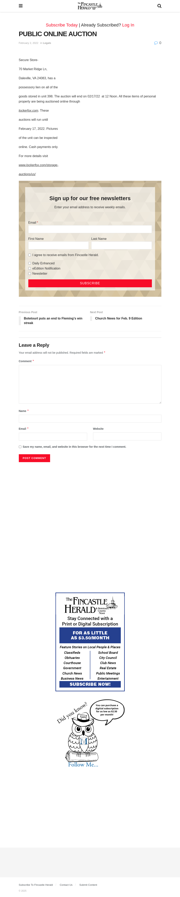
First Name (36, 238)
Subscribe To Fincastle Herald (36, 884)
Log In (128, 25)
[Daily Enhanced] (29, 263)
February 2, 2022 (28, 42)
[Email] (90, 229)
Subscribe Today (62, 25)
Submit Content (88, 884)
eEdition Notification (46, 268)
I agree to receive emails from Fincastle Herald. (65, 255)
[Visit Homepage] (90, 6)
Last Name (99, 238)
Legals (47, 42)
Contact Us (66, 884)
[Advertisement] (90, 493)
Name (24, 411)
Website (98, 428)
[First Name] (58, 245)
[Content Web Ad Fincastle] (90, 641)
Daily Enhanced (43, 263)
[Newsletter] (29, 273)
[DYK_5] (90, 733)
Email (32, 222)
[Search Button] (159, 6)
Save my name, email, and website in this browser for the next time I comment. (74, 446)
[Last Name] (121, 245)
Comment (26, 361)
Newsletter (40, 273)
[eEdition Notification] (29, 268)
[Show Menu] (21, 6)
